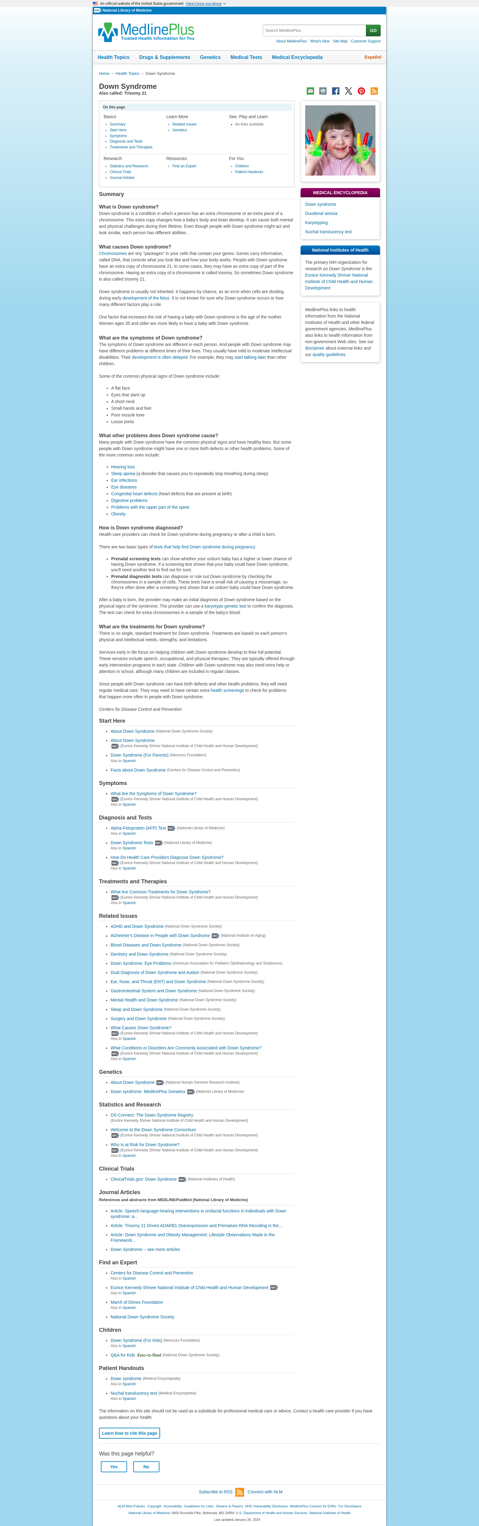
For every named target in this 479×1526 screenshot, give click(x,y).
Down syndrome (126, 1378)
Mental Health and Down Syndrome (144, 1000)
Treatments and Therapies (131, 147)
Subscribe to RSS (221, 1492)
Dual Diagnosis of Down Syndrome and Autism (155, 972)
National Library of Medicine (127, 10)
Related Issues (184, 124)
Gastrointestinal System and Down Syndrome (154, 990)
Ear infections (124, 480)
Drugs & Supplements (164, 57)
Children (242, 166)
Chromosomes (113, 253)
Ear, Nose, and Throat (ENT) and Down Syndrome (158, 981)
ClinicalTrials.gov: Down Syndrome (144, 1179)
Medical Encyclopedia (297, 57)
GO (373, 30)
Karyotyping (316, 222)
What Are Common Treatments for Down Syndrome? (161, 891)
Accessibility (173, 1506)
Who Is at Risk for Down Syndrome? (145, 1144)
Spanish (129, 761)
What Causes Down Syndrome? (141, 1027)
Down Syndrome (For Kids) (136, 1340)
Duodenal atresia (321, 213)
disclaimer (314, 348)
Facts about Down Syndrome (138, 770)
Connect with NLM (265, 1491)
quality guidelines (329, 354)
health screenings (227, 690)
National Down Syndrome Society (142, 1316)
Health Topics (114, 57)
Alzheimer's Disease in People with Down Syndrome (160, 935)
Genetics (210, 57)
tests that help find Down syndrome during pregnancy (204, 546)
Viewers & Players (229, 1506)
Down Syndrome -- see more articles (145, 1249)
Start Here (118, 130)
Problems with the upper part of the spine (150, 507)
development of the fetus (145, 298)
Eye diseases (124, 487)
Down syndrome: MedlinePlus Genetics (148, 1091)
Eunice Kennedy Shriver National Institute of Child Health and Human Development (190, 1287)
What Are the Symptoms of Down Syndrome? (154, 793)
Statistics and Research (129, 166)
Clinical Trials (120, 172)
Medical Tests (246, 57)
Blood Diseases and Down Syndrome (146, 945)
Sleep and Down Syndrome (137, 1009)
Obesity (118, 513)
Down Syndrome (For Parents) (140, 755)
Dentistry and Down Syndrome (140, 954)
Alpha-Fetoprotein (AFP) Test (138, 828)
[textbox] (315, 30)
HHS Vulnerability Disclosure (266, 1506)
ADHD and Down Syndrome (137, 926)
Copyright (154, 1506)
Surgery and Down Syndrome (139, 1018)
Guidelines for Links (199, 1506)
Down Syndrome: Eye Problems (141, 963)
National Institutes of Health (329, 1513)
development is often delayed (160, 357)
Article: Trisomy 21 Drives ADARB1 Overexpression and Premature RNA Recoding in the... (196, 1225)
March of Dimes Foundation (137, 1302)
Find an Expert (184, 166)
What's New (320, 41)
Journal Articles (122, 178)
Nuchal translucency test (134, 1393)
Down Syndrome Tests (132, 842)
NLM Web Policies (131, 1506)
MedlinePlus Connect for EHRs (313, 1506)
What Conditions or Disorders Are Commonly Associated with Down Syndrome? (186, 1047)
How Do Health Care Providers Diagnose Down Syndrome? (167, 857)
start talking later (250, 357)
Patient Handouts (249, 172)
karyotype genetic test (225, 606)
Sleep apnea (123, 473)
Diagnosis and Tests (126, 141)
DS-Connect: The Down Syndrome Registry (152, 1115)
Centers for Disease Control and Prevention (152, 1272)
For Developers (349, 1506)
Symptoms (118, 136)
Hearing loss (123, 466)
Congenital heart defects (134, 493)
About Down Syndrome (133, 731)
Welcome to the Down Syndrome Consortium (153, 1129)
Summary (117, 124)
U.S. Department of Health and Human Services (271, 1513)
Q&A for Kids (123, 1355)
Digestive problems (129, 500)
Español (373, 57)
